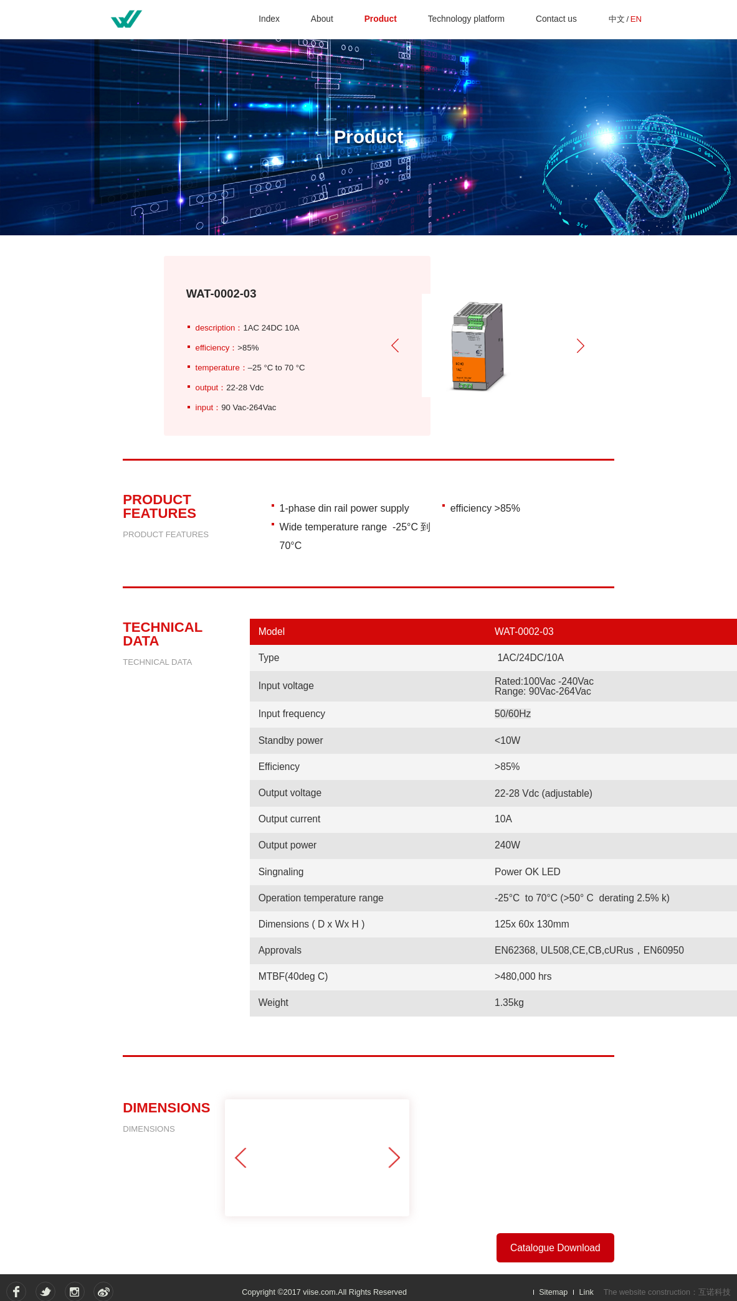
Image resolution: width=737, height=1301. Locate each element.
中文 (617, 19)
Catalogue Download (555, 1247)
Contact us (556, 19)
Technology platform (467, 19)
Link (586, 1292)
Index (271, 19)
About (323, 19)
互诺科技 (714, 1292)
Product (381, 19)
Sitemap (553, 1292)
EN (635, 19)
